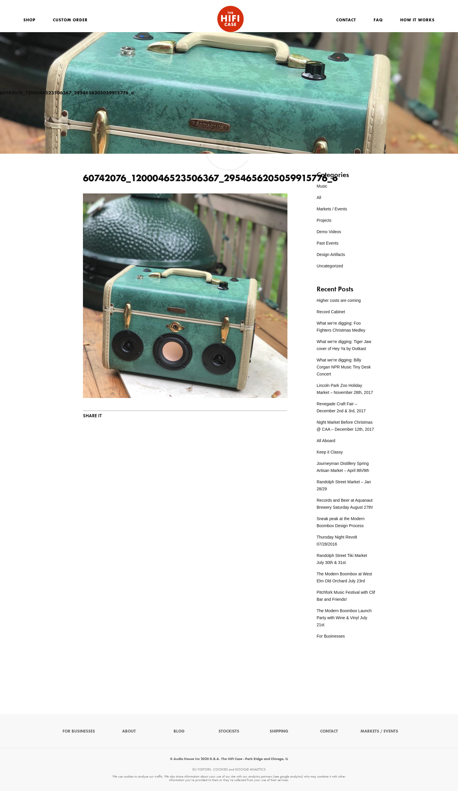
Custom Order (70, 20)
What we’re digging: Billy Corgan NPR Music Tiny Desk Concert (344, 367)
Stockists (228, 731)
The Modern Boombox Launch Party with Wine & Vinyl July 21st (344, 617)
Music (322, 186)
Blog (179, 731)
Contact (346, 20)
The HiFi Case (230, 19)
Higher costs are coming (339, 300)
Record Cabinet (331, 311)
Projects (324, 220)
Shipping (279, 731)
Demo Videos (329, 231)
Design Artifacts (331, 254)
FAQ (378, 20)
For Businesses (331, 636)
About (129, 731)
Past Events (328, 243)
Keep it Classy (330, 452)
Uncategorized (330, 266)
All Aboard (326, 440)
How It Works (417, 20)
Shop (29, 20)
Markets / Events (332, 209)
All (319, 197)
